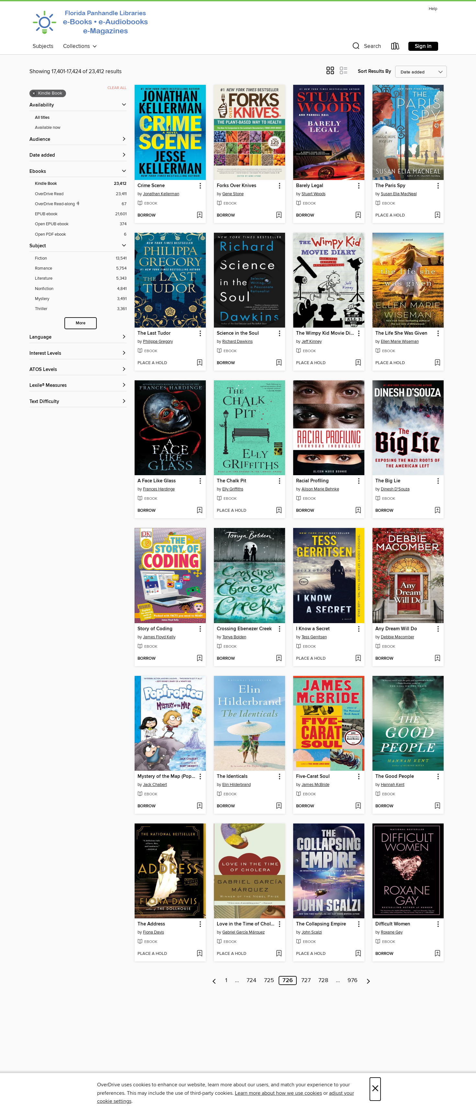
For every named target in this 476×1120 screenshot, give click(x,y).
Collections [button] (80, 46)
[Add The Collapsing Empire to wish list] (358, 954)
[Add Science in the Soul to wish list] (279, 363)
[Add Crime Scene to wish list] (199, 215)
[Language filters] (78, 337)
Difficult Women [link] (392, 924)
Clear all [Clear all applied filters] (117, 87)
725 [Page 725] (269, 980)
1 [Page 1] (226, 980)
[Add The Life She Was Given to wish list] (437, 363)
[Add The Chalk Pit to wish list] (279, 511)
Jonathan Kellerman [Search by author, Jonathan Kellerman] (161, 193)
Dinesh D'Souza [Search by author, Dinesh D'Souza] (395, 489)
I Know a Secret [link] (313, 629)
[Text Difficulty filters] (78, 401)
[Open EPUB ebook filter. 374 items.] (81, 224)
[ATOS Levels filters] (78, 369)
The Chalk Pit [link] (231, 481)
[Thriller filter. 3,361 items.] (81, 309)
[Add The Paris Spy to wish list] (437, 215)
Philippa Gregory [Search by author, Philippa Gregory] (158, 341)
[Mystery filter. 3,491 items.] (81, 299)
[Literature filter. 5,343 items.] (81, 278)
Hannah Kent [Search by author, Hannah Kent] (392, 784)
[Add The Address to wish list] (199, 954)
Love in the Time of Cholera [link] (246, 924)
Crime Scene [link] (151, 186)
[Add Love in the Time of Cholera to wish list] (279, 954)
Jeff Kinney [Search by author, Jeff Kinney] (312, 341)
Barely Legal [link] (309, 186)
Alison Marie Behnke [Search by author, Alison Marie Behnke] (320, 489)
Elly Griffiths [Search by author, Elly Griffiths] (232, 489)
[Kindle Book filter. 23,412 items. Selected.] (81, 183)
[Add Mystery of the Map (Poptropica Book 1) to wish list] (199, 806)
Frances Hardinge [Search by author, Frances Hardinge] (159, 489)
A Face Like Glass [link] (157, 481)
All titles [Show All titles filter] (42, 117)
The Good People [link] (394, 776)
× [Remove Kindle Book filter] (33, 93)
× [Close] (375, 1089)
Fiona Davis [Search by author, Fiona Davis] (153, 932)
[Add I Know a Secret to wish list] (358, 659)
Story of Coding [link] (155, 629)
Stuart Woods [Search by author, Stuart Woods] (314, 193)
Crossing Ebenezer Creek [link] (244, 629)
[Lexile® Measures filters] (78, 385)
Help (433, 8)
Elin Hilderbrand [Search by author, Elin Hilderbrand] (236, 784)
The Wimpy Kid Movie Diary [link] (325, 333)
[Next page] (368, 980)
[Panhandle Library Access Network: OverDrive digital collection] (92, 22)
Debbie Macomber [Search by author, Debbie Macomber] (397, 637)
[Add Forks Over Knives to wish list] (279, 215)
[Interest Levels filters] (78, 353)
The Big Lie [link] (387, 481)
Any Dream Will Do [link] (396, 629)
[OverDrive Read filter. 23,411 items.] (81, 194)
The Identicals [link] (232, 776)
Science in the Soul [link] (238, 333)
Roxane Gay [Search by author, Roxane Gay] (392, 932)
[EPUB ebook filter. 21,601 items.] (81, 214)
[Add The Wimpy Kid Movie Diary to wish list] (358, 363)
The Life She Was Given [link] (401, 333)
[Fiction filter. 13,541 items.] (81, 258)
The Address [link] (151, 924)
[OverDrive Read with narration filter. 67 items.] (81, 204)
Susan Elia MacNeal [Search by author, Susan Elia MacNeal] (399, 193)
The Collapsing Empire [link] (321, 924)
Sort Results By (374, 71)
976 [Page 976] (353, 980)
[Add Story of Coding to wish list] (199, 659)
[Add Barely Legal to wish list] (358, 215)
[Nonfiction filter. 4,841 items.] (81, 289)
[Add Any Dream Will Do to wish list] (437, 659)
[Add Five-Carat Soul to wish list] (358, 806)
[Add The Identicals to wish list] (279, 806)
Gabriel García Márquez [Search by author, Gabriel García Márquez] (243, 932)
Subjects (43, 46)
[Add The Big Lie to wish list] (437, 511)
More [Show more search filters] (80, 323)
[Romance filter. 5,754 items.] (81, 268)
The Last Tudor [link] (154, 333)
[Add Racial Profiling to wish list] (358, 511)
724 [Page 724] (251, 980)
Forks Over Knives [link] (236, 186)
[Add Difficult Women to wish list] (437, 954)
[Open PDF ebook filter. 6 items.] (81, 234)
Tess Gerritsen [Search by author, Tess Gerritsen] (314, 637)
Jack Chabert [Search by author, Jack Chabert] (155, 784)
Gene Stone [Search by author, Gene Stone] (233, 193)
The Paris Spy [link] (390, 186)
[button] (366, 47)
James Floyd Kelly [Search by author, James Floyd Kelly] (159, 637)
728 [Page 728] (323, 980)
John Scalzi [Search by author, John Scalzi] (312, 932)
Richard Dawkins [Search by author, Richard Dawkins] (237, 341)
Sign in (423, 46)
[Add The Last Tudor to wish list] (199, 363)
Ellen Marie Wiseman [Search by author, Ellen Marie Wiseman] (400, 341)
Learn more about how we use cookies (278, 1093)
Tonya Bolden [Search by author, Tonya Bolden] (234, 637)
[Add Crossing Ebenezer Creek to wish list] (279, 659)
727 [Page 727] (306, 980)
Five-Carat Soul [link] (313, 776)
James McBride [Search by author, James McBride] (315, 784)
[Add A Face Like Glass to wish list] (199, 511)
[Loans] (395, 47)
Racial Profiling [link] (312, 481)
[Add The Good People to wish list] (437, 806)
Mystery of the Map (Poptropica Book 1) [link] (167, 776)
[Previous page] (214, 980)
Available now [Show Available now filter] (48, 127)
